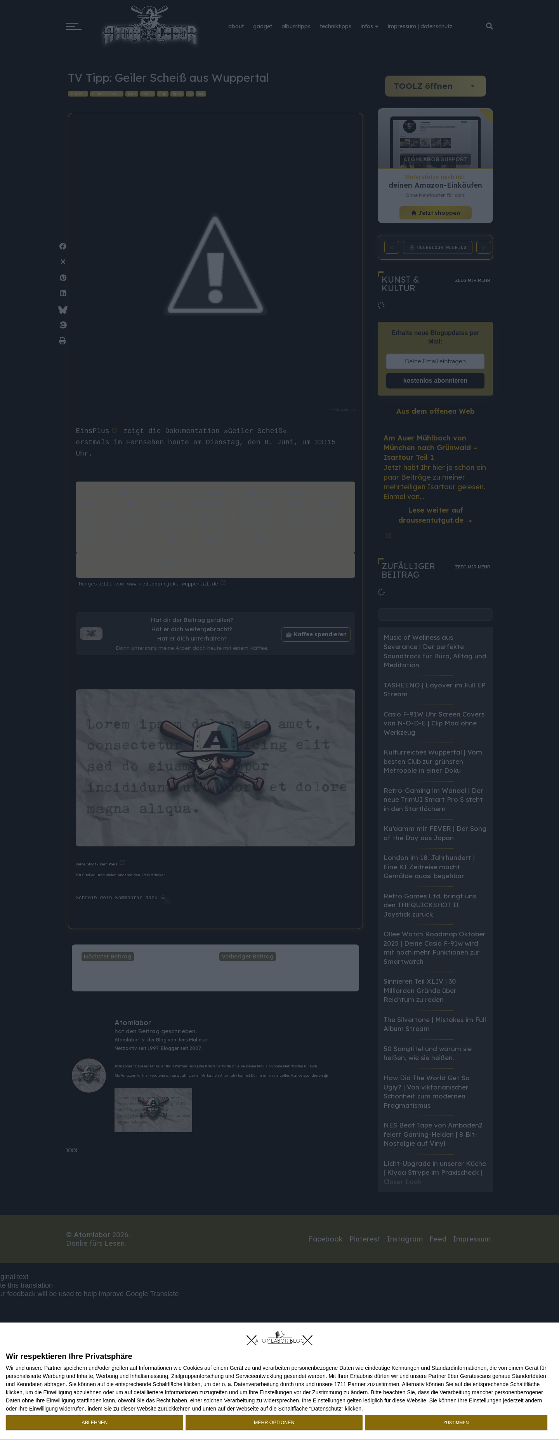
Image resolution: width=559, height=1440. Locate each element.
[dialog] (279, 1381)
